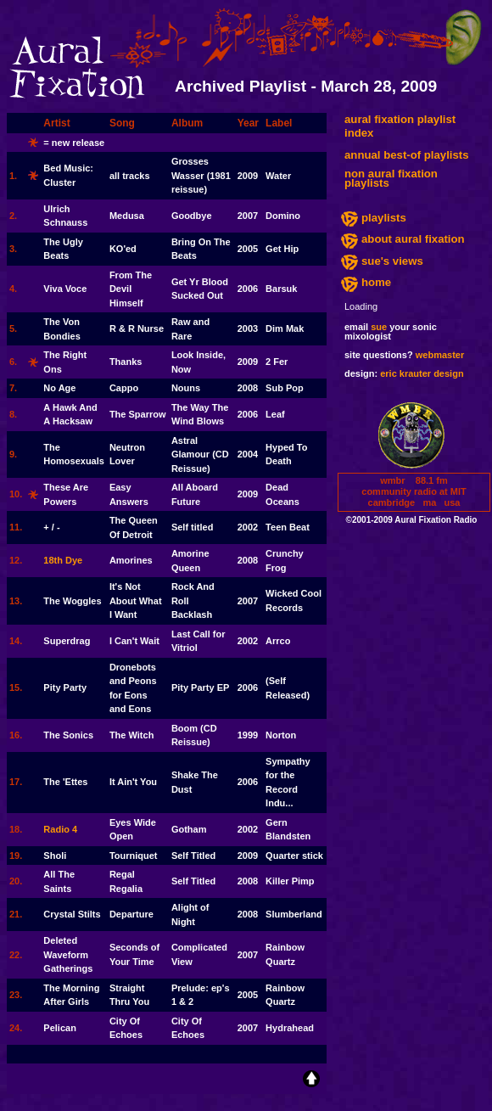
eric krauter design (421, 373)
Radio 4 (60, 829)
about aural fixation (413, 239)
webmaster (440, 355)
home (376, 282)
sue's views (392, 261)
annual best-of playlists (406, 155)
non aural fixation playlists (391, 178)
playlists (383, 217)
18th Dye (62, 560)
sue (379, 327)
